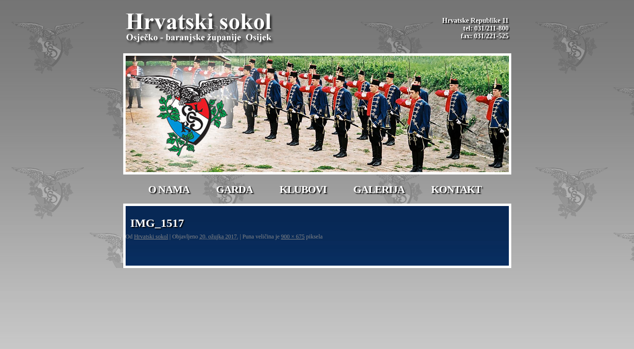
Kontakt (456, 189)
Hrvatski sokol (151, 236)
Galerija (379, 189)
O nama (169, 189)
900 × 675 (293, 236)
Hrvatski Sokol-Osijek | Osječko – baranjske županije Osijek (200, 29)
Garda (234, 189)
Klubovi (302, 189)
